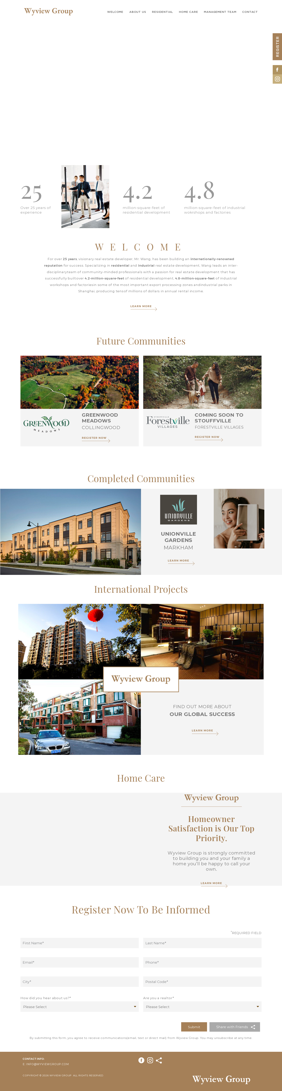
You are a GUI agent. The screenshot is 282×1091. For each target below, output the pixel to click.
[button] (234, 1027)
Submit (194, 1027)
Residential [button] (162, 12)
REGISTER (277, 46)
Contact (250, 12)
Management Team (220, 12)
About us (137, 12)
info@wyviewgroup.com (47, 1064)
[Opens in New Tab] (277, 69)
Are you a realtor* (158, 998)
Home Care (188, 12)
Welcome (115, 12)
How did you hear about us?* (45, 998)
